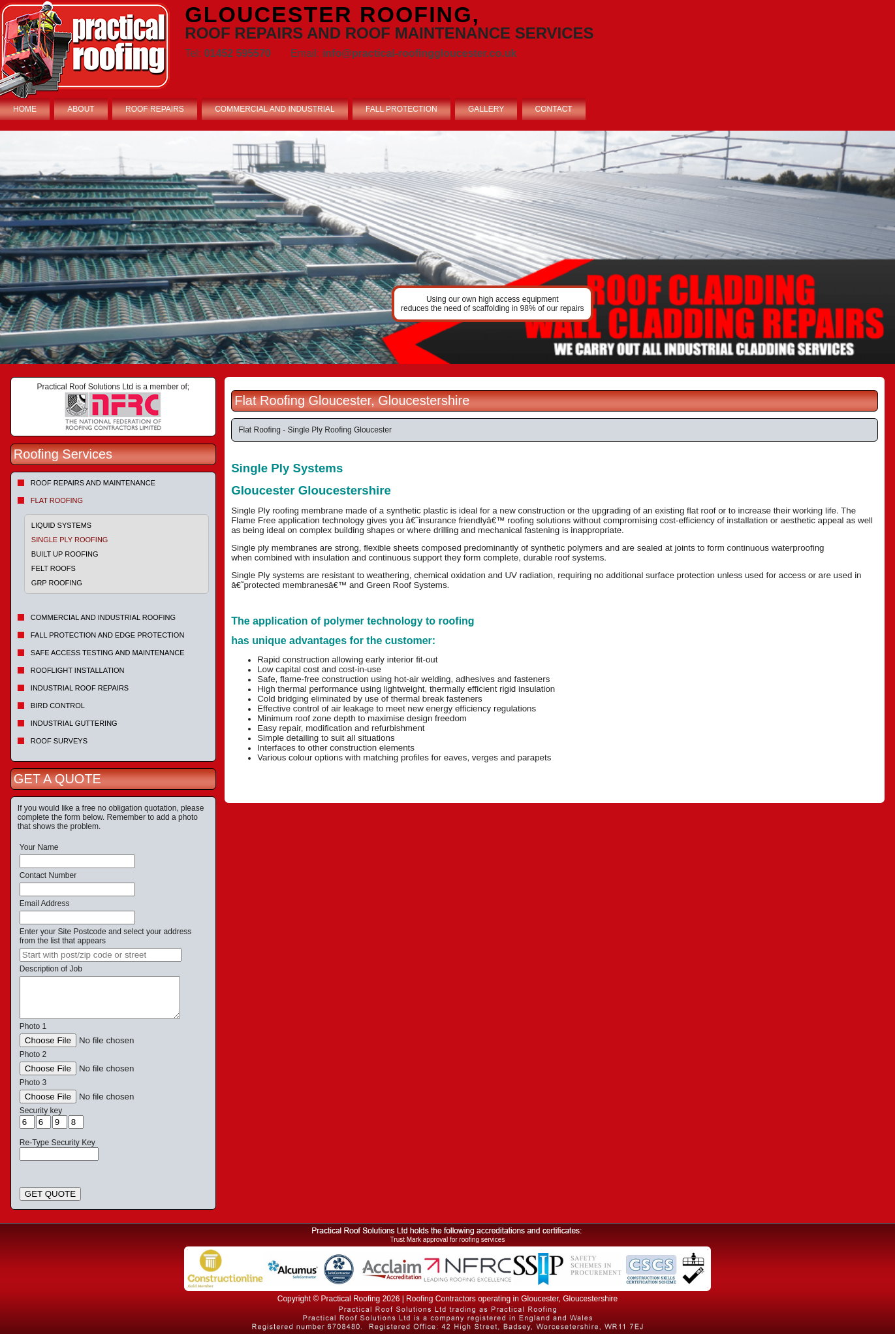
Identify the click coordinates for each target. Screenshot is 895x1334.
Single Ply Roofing (69, 540)
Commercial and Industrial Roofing (103, 617)
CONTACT (554, 109)
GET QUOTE (50, 1194)
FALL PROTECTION (401, 109)
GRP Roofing (56, 583)
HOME (25, 109)
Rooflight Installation (78, 670)
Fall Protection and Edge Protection (108, 635)
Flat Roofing (57, 500)
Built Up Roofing (65, 554)
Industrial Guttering (74, 723)
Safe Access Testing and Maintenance (108, 653)
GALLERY (486, 109)
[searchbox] (100, 955)
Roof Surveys (59, 741)
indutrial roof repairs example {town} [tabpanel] (447, 247)
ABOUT (80, 109)
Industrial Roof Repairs (80, 688)
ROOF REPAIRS (154, 109)
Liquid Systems (61, 525)
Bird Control (58, 705)
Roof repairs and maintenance (93, 483)
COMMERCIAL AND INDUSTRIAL (275, 109)
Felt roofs (53, 568)
